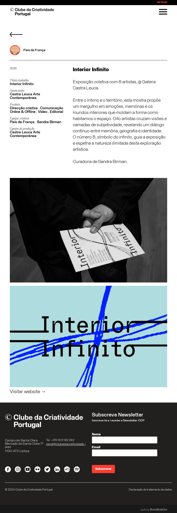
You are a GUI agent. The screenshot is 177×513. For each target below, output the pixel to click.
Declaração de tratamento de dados (150, 489)
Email (96, 447)
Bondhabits (158, 509)
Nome (96, 434)
